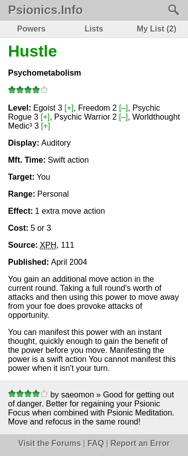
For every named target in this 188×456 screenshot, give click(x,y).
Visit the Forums (49, 443)
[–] (123, 108)
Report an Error (139, 443)
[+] (69, 108)
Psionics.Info (45, 10)
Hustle (32, 51)
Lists (94, 29)
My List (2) (156, 29)
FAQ (95, 443)
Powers (31, 29)
